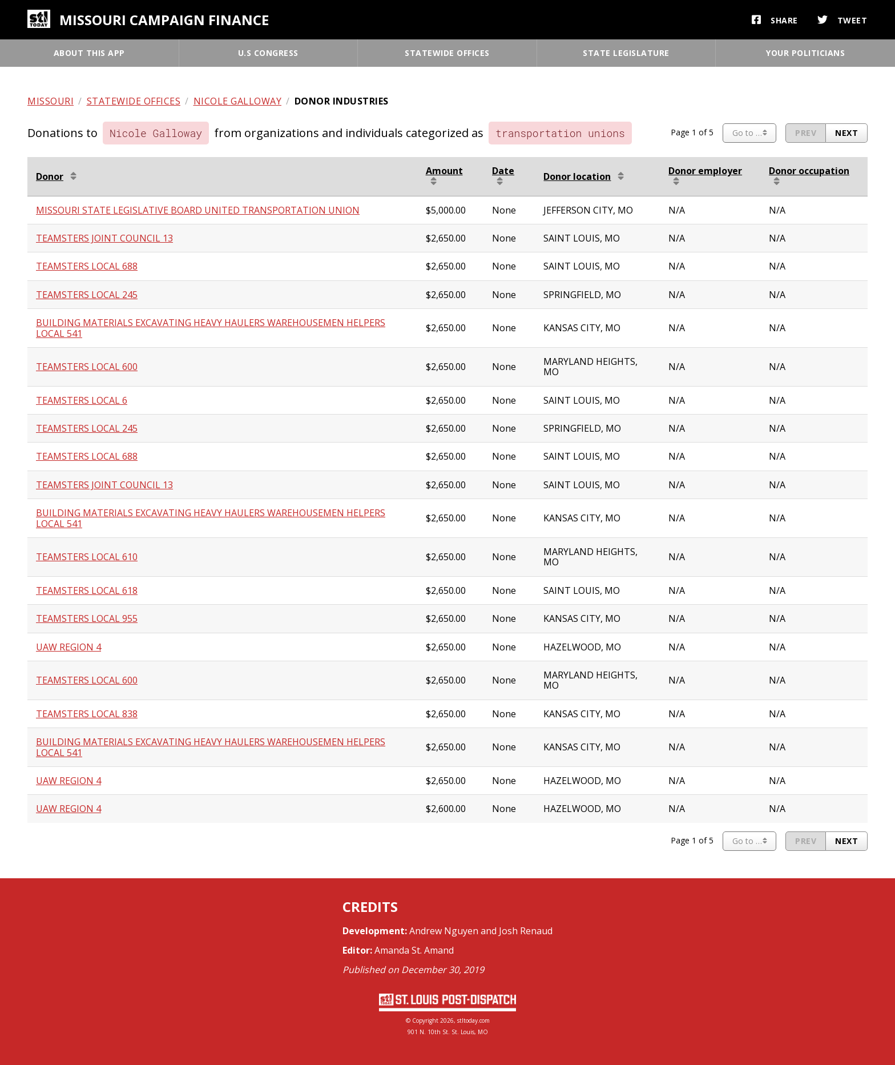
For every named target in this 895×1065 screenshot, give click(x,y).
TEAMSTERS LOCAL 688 (87, 266)
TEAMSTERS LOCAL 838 (87, 714)
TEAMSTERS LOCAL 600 (87, 366)
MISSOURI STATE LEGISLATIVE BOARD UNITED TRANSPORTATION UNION (198, 210)
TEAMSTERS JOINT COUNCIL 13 (104, 238)
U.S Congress (268, 52)
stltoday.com (473, 1020)
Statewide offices (447, 52)
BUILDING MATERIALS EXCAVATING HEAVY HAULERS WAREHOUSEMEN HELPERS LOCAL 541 (210, 327)
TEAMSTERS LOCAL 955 (87, 618)
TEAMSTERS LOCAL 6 (81, 400)
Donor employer (705, 170)
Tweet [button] (842, 20)
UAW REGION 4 (68, 647)
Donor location (577, 176)
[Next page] (846, 133)
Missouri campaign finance (164, 19)
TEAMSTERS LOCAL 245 (87, 294)
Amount (444, 170)
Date (503, 170)
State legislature (626, 52)
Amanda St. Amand (414, 950)
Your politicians (805, 52)
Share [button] (775, 20)
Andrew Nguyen (443, 931)
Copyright (425, 1020)
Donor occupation (809, 170)
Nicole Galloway (237, 101)
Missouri (50, 101)
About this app (89, 52)
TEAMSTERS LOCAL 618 (87, 590)
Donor (49, 176)
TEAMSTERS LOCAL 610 (87, 556)
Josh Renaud (526, 931)
